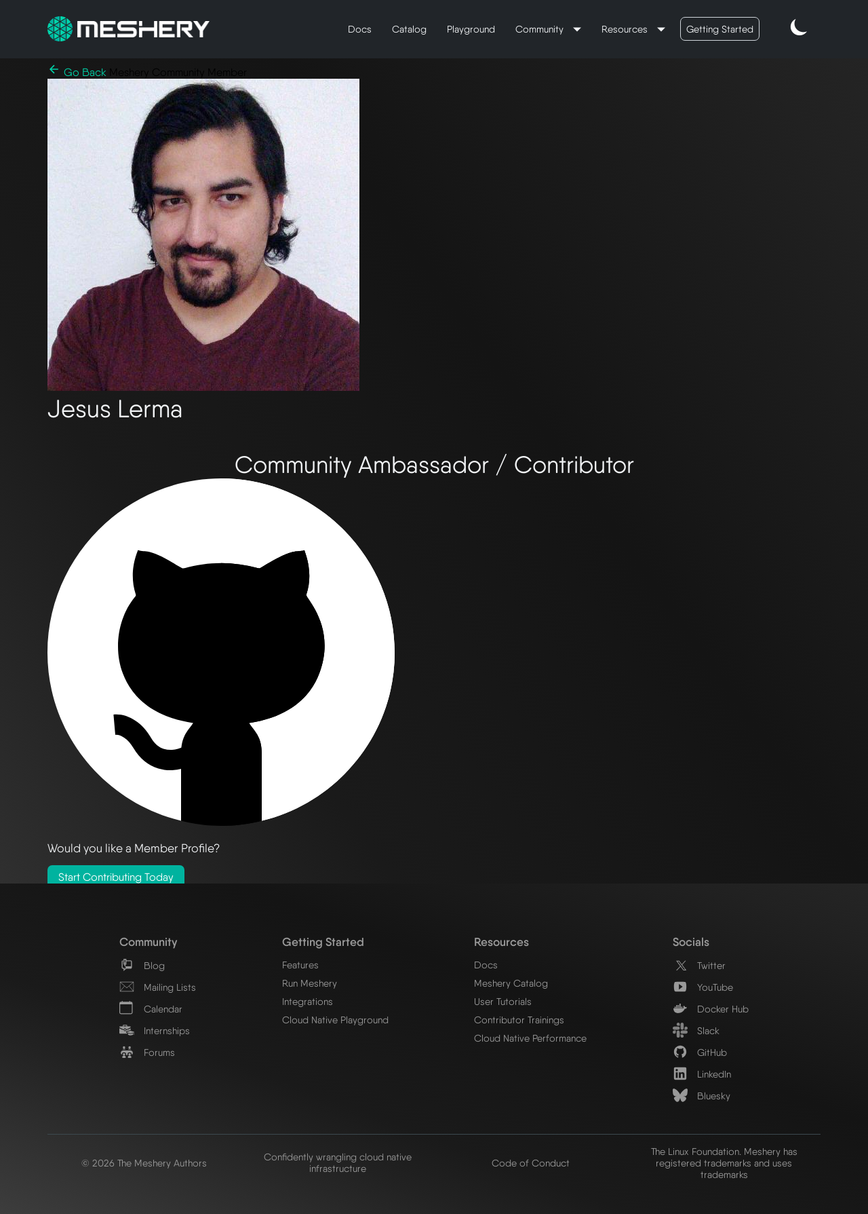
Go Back (78, 72)
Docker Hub (711, 1008)
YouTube (703, 987)
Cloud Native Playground (335, 1019)
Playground (471, 29)
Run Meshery (309, 983)
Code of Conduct (531, 1163)
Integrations (307, 1001)
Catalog (409, 29)
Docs (360, 29)
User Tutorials (503, 1001)
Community (540, 29)
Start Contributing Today (116, 877)
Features (300, 964)
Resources (625, 29)
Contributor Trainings (519, 1019)
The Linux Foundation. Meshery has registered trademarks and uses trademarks (724, 1162)
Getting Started (719, 29)
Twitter (699, 965)
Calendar (150, 1008)
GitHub (700, 1052)
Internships (154, 1030)
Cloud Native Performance (530, 1038)
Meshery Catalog (511, 983)
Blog (142, 965)
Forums (147, 1052)
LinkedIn (702, 1074)
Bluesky (701, 1095)
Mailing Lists (157, 987)
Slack (696, 1030)
